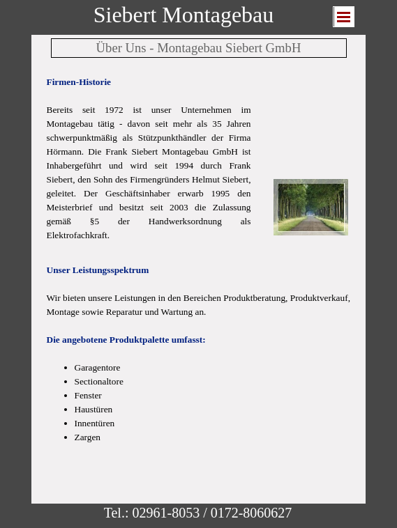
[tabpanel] (149, 158)
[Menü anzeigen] (344, 16)
